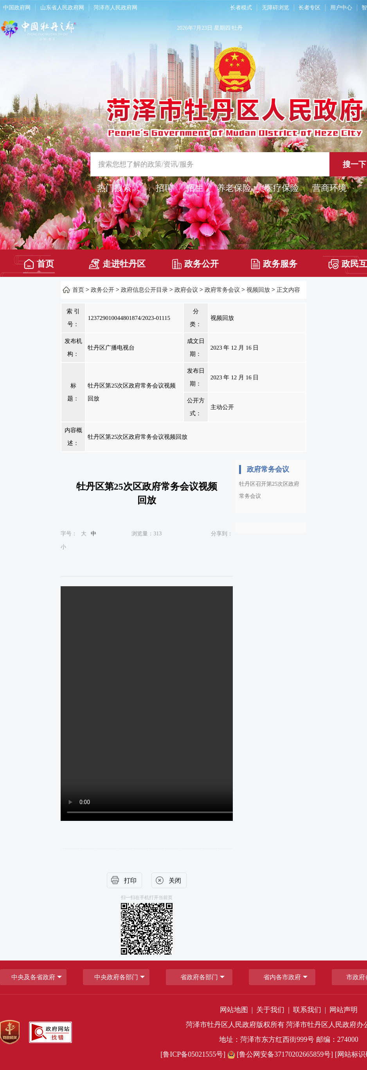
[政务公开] (195, 261)
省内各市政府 (282, 977)
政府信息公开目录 (144, 290)
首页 (39, 264)
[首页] (39, 261)
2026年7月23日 (194, 28)
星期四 (222, 28)
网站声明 (343, 1010)
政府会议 (186, 290)
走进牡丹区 (117, 264)
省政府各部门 (199, 977)
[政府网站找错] (50, 1032)
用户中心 (341, 8)
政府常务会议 (222, 290)
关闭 (175, 880)
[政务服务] (274, 261)
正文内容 (288, 290)
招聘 (164, 188)
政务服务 (274, 264)
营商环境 (329, 188)
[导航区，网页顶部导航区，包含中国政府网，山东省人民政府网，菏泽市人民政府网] (109, 8)
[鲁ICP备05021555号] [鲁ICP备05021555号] (192, 1054)
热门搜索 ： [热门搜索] (119, 188)
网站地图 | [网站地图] (237, 1010)
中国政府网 (17, 8)
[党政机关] (10, 1032)
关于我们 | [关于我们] (273, 1010)
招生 (194, 188)
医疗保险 (281, 188)
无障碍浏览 (275, 8)
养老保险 (234, 188)
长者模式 (241, 8)
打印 (130, 880)
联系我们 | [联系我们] (310, 1010)
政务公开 (195, 264)
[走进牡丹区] (117, 261)
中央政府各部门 (116, 977)
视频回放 (258, 290)
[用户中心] (342, 8)
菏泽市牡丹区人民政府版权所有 (235, 1025)
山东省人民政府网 (62, 8)
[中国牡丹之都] (69, 32)
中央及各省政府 (33, 977)
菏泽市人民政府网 (115, 8)
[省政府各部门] (199, 977)
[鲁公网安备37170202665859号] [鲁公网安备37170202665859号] (281, 1054)
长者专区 (309, 8)
